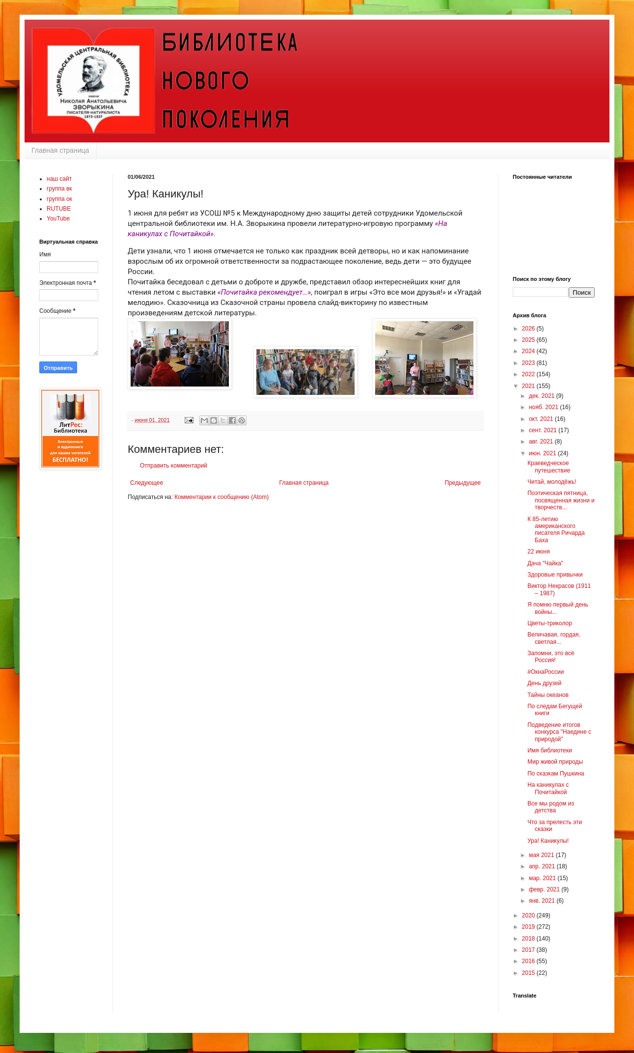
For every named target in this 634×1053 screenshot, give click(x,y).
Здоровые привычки (554, 574)
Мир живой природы (555, 761)
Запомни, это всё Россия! (550, 657)
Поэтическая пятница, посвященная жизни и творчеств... (561, 500)
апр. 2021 (543, 866)
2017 (529, 949)
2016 (529, 961)
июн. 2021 (543, 453)
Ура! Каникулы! (548, 840)
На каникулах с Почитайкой (548, 788)
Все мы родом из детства (550, 807)
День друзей (544, 683)
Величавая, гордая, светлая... (553, 638)
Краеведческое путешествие (548, 466)
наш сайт (59, 178)
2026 (529, 328)
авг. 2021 (542, 441)
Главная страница (60, 150)
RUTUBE (59, 208)
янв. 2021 (542, 900)
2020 (529, 915)
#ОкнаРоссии (545, 671)
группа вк (59, 188)
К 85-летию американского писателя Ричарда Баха (556, 530)
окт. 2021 (542, 419)
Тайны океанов (548, 695)
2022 (529, 374)
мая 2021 (542, 855)
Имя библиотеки (549, 750)
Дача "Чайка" (545, 563)
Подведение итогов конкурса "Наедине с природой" (559, 732)
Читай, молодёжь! (552, 481)
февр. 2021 (545, 889)
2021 (529, 386)
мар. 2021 (543, 878)
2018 (529, 938)
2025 (529, 339)
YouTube (58, 218)
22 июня (538, 551)
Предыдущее (463, 482)
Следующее (146, 482)
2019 (529, 926)
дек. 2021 (542, 395)
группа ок (59, 198)
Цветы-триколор (549, 623)
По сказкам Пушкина (555, 773)
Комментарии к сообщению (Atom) (221, 497)
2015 (529, 973)
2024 (529, 351)
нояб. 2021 (544, 407)
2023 (529, 363)
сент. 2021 (543, 430)
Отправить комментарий (173, 465)
